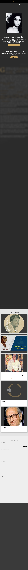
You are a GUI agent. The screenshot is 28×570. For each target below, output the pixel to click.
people (2, 4)
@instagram (3, 442)
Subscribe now (14, 44)
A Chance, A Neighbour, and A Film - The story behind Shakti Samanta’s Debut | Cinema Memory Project (14, 374)
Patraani (4, 401)
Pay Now (14, 57)
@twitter (2, 446)
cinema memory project (14, 378)
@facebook (3, 461)
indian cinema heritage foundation (20, 4)
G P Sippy (4, 427)
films (14, 404)
